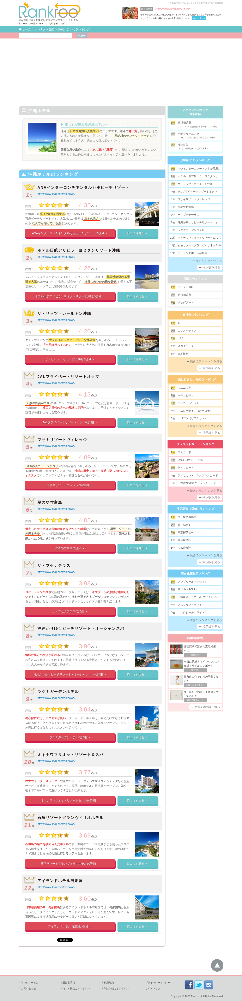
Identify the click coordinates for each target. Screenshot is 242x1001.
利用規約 (107, 982)
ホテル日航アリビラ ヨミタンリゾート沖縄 (78, 250)
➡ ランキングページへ (207, 260)
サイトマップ (151, 988)
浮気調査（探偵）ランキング (195, 508)
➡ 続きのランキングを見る (204, 361)
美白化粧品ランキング (195, 573)
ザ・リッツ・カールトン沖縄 (64, 313)
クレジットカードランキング (195, 444)
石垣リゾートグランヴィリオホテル (70, 818)
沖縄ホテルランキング (195, 160)
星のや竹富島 (49, 502)
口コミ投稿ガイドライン (75, 988)
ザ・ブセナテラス (54, 566)
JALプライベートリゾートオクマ (68, 377)
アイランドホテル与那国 (60, 881)
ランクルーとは (28, 982)
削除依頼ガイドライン (115, 988)
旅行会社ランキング (195, 314)
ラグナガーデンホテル (58, 692)
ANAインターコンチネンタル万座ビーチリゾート (83, 187)
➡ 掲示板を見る (209, 267)
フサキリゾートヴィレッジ (62, 440)
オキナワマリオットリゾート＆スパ (70, 755)
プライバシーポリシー (156, 982)
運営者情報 (67, 982)
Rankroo (195, 996)
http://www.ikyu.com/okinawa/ (56, 194)
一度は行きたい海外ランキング (195, 379)
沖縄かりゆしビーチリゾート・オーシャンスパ (80, 628)
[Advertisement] (121, 70)
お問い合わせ (27, 988)
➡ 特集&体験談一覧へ (205, 707)
